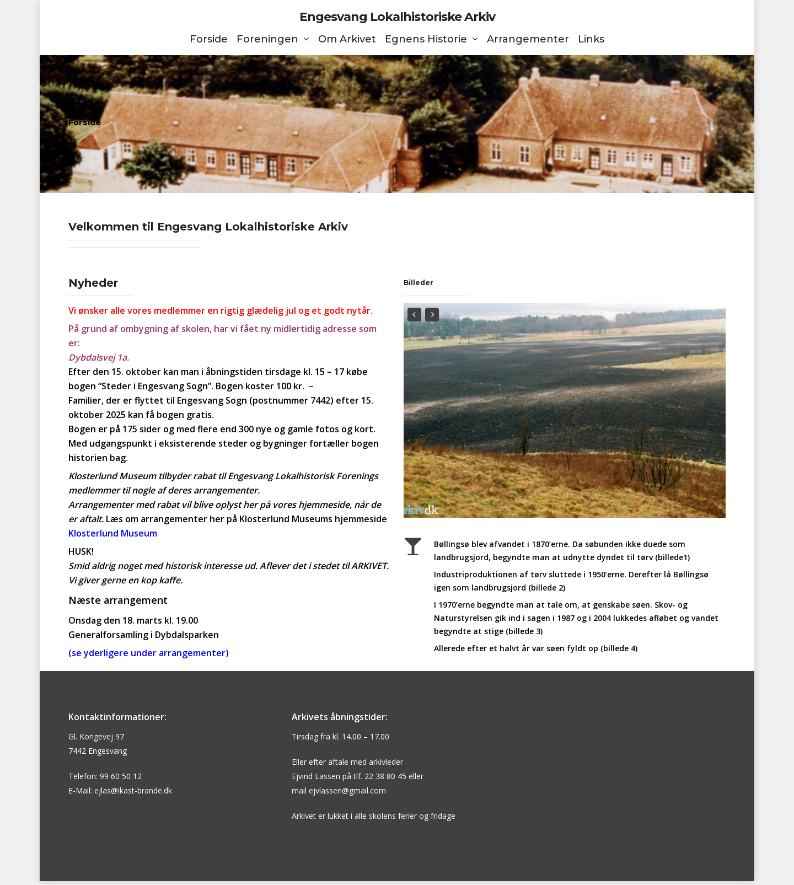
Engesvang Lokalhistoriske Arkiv (397, 17)
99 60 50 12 (121, 776)
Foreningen (272, 39)
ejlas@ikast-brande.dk (133, 790)
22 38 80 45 (385, 776)
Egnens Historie (431, 39)
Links (591, 39)
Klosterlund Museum (112, 533)
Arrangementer (528, 39)
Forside (209, 39)
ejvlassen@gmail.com (347, 790)
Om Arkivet (347, 39)
